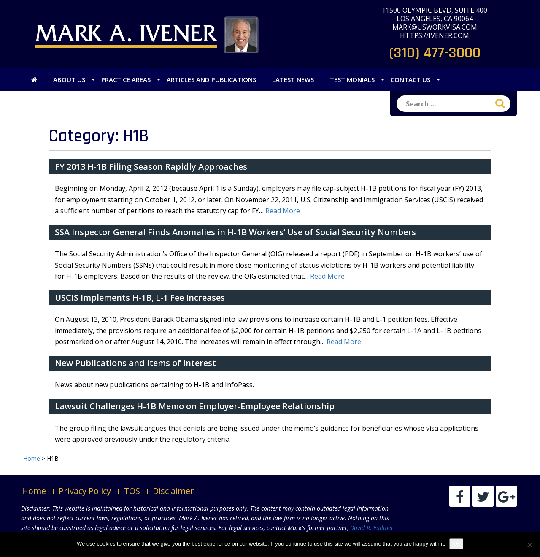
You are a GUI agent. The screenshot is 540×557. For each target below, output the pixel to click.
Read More (282, 210)
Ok (456, 544)
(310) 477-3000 (435, 52)
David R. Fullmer (372, 528)
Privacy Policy (85, 491)
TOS (132, 491)
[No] (529, 545)
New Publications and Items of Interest (135, 363)
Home (34, 491)
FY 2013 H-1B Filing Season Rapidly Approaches (151, 166)
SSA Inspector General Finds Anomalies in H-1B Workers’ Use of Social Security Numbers (235, 232)
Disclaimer (173, 491)
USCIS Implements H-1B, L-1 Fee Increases (140, 297)
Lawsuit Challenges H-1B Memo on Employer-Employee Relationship (195, 406)
